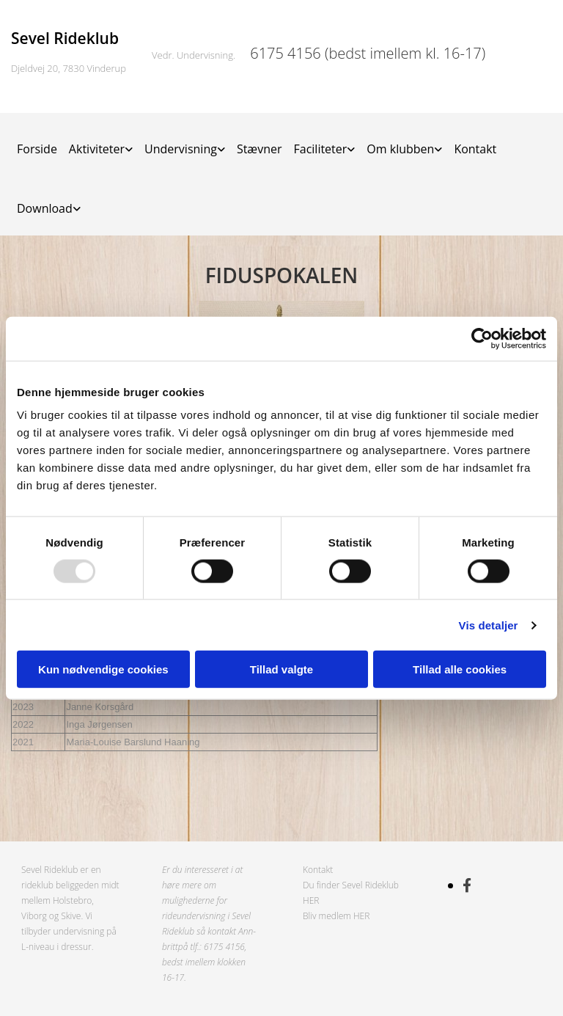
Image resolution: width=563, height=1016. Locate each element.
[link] (101, 142)
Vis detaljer (488, 624)
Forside (37, 149)
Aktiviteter (97, 149)
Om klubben (400, 149)
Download (45, 208)
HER (311, 900)
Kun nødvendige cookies (103, 669)
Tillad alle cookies (460, 669)
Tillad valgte (281, 669)
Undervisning (180, 149)
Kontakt (475, 149)
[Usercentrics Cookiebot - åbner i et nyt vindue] (482, 338)
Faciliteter (320, 149)
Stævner (259, 149)
